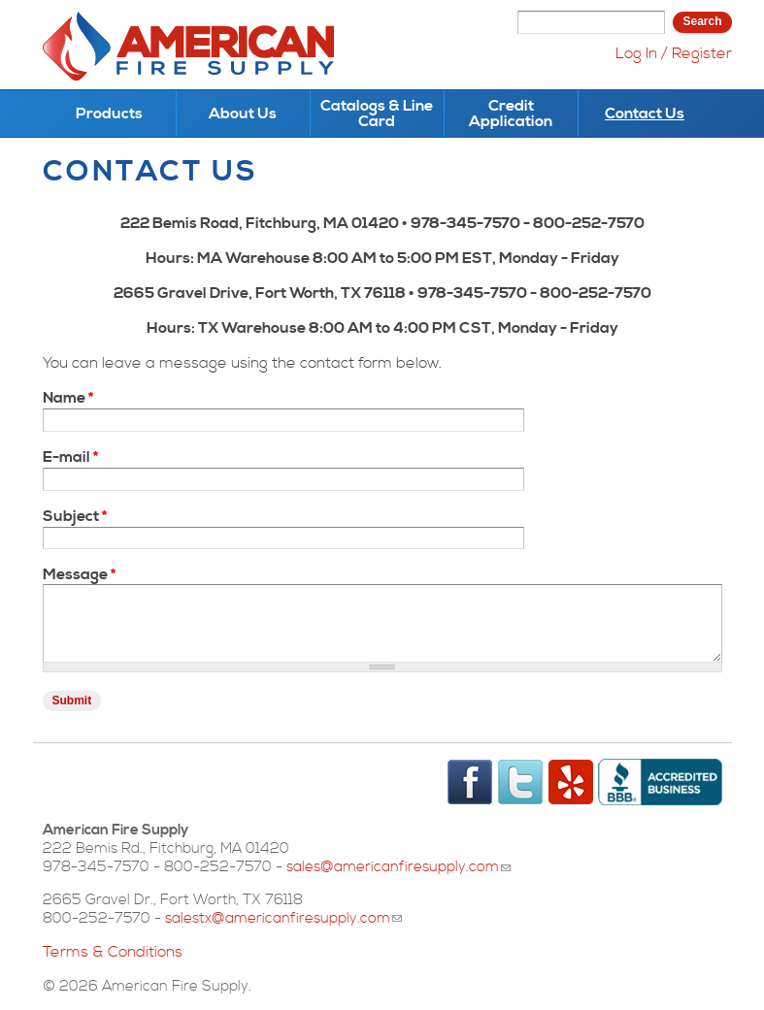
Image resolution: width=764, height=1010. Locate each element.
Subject (75, 516)
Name (68, 397)
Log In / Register (673, 53)
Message (79, 574)
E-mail (70, 457)
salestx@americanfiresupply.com (283, 918)
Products (109, 113)
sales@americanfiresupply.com (398, 867)
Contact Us (644, 113)
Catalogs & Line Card (376, 113)
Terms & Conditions (113, 951)
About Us (243, 113)
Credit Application (510, 113)
